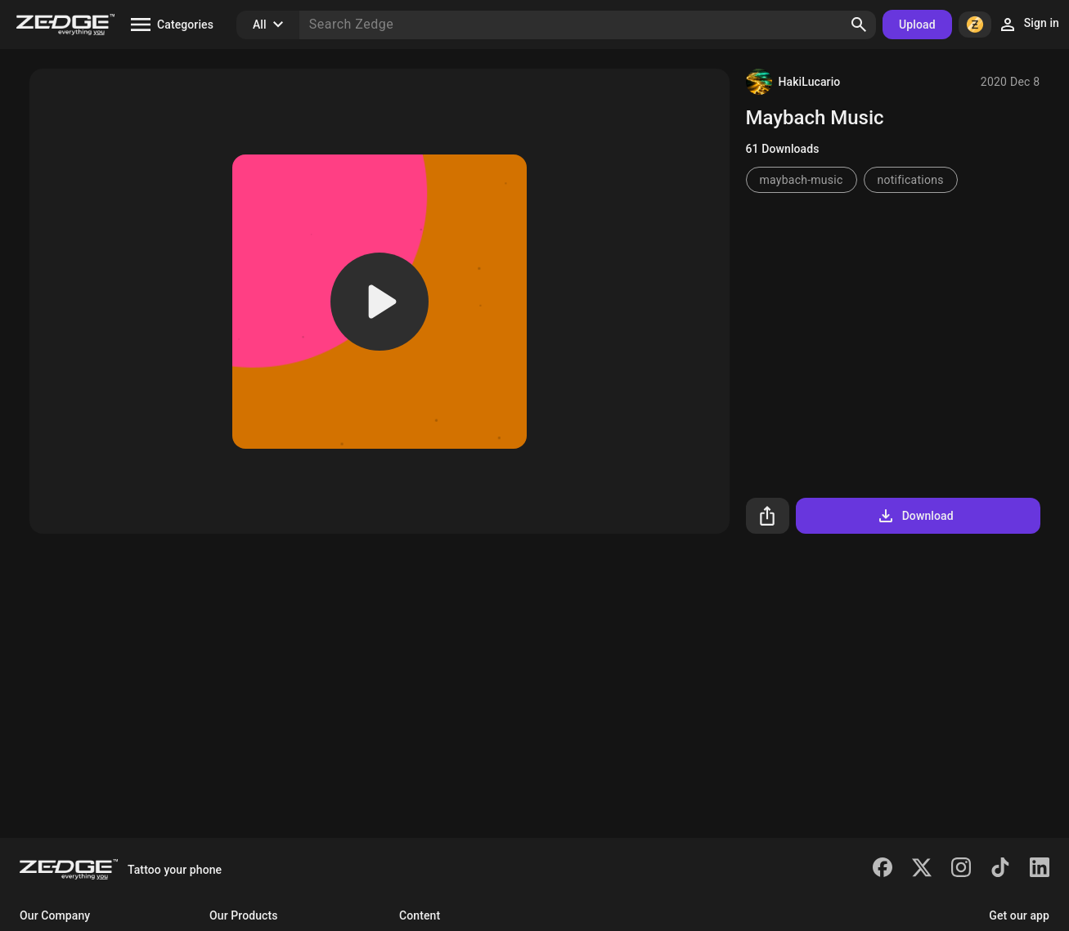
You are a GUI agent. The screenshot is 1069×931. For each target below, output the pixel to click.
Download (915, 516)
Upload (917, 24)
